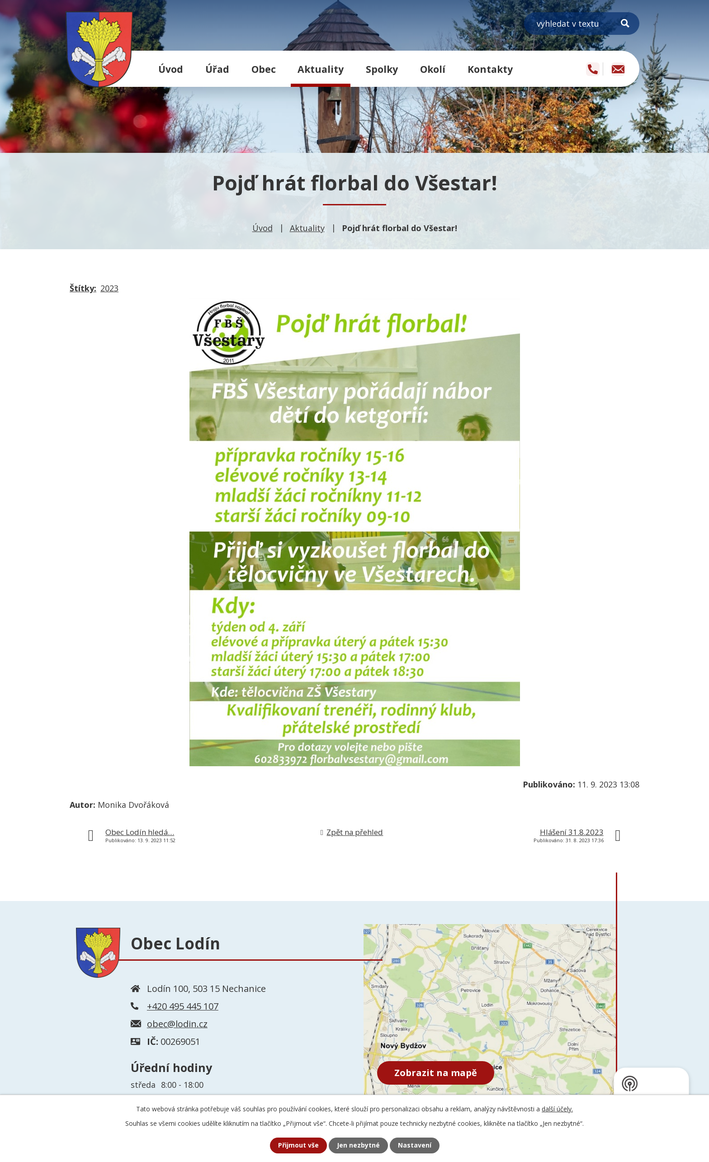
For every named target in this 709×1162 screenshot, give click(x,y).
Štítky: (83, 288)
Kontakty (490, 69)
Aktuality (321, 69)
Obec (263, 69)
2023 (109, 288)
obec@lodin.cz (177, 1024)
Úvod (170, 69)
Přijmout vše (298, 1145)
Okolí (432, 69)
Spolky (382, 69)
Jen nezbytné (358, 1145)
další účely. (557, 1109)
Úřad (217, 69)
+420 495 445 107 (182, 1006)
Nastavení (414, 1145)
